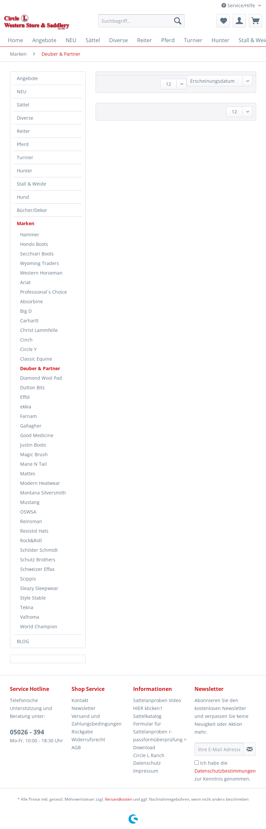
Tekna (26, 607)
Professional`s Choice (43, 292)
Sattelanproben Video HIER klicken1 (157, 704)
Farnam (28, 416)
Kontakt (80, 700)
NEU (21, 91)
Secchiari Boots (37, 254)
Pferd (23, 144)
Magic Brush (34, 454)
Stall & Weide (31, 184)
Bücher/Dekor (32, 210)
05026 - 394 (27, 732)
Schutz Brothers (37, 559)
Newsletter (84, 708)
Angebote (27, 78)
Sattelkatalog (147, 716)
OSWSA (28, 512)
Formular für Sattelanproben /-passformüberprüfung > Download (160, 735)
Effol (25, 397)
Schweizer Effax (37, 569)
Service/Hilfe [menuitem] (239, 5)
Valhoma (29, 617)
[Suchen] (178, 20)
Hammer (29, 234)
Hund (23, 197)
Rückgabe (82, 731)
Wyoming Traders (39, 263)
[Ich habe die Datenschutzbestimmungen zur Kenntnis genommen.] (196, 762)
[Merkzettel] (223, 20)
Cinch (26, 340)
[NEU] (71, 40)
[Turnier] (193, 40)
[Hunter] (220, 40)
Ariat (25, 282)
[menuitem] (141, 24)
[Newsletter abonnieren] (250, 749)
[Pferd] (168, 40)
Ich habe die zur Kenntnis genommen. (225, 771)
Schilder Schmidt (39, 550)
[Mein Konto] (239, 20)
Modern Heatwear (40, 483)
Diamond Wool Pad (41, 378)
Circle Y (28, 349)
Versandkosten (118, 799)
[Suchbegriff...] (141, 20)
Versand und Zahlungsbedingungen (97, 720)
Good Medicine (36, 435)
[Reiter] (145, 40)
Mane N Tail (33, 464)
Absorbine (31, 301)
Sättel (23, 105)
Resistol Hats (34, 531)
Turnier (25, 157)
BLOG (23, 641)
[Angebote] (44, 40)
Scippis (28, 579)
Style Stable (33, 598)
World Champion (38, 626)
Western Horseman (41, 273)
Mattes (27, 473)
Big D (26, 311)
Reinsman (31, 521)
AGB (76, 747)
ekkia (25, 406)
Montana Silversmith (43, 492)
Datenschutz (147, 763)
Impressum (145, 771)
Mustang (30, 502)
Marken (25, 223)
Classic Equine (36, 359)
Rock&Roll (31, 540)
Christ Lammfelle (39, 330)
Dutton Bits (32, 387)
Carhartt (29, 320)
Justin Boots (33, 445)
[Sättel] (92, 40)
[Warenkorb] (255, 20)
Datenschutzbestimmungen (225, 771)
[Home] (15, 40)
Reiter (23, 131)
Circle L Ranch (148, 755)
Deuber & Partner (40, 368)
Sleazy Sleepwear (39, 588)
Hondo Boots (34, 244)
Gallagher (31, 426)
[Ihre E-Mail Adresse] (219, 749)
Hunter (24, 170)
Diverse (25, 118)
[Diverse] (118, 40)
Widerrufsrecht (88, 739)
